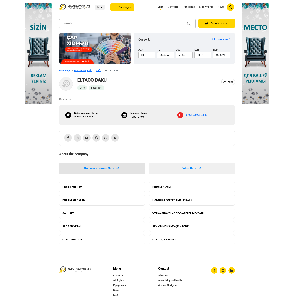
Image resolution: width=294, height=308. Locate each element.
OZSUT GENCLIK (72, 239)
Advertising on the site (170, 280)
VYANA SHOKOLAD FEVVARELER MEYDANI (178, 213)
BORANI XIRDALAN (73, 200)
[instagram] (223, 270)
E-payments (206, 6)
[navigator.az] (75, 269)
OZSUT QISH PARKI (164, 239)
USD (178, 49)
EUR (196, 49)
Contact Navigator (167, 285)
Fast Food (96, 87)
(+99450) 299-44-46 (196, 114)
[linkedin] (231, 270)
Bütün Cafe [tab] (191, 168)
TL (158, 49)
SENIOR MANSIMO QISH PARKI (170, 226)
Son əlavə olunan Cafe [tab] (102, 168)
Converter (173, 6)
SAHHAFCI (68, 213)
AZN (140, 49)
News (221, 6)
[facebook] (214, 270)
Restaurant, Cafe (83, 70)
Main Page (64, 70)
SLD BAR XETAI (71, 226)
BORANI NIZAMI (161, 187)
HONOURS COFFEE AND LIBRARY (172, 200)
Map (115, 295)
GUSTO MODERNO (73, 187)
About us (163, 275)
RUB (215, 49)
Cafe (98, 70)
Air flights (189, 6)
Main (161, 6)
